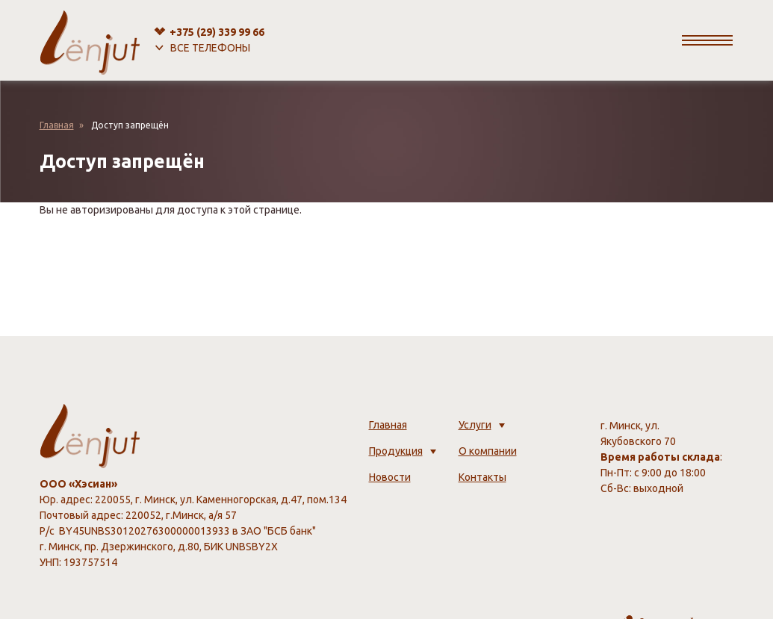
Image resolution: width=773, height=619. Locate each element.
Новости (390, 477)
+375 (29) (217, 32)
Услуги (475, 425)
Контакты (482, 477)
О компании (488, 451)
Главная (57, 125)
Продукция (396, 451)
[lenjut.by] (90, 40)
